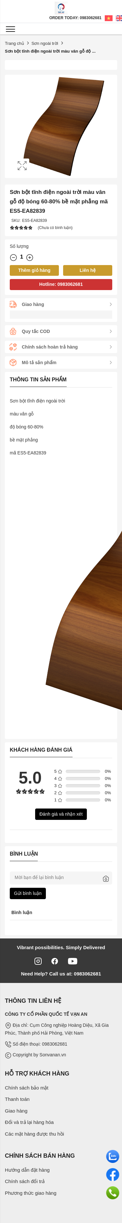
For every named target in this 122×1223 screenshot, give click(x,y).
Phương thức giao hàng (30, 1193)
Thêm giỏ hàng (34, 270)
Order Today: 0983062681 (75, 18)
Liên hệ (88, 270)
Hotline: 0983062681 (61, 284)
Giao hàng (16, 1111)
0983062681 (87, 973)
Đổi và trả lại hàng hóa (29, 1122)
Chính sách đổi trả (25, 1181)
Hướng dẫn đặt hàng (27, 1170)
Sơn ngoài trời (45, 43)
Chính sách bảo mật (26, 1087)
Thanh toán (17, 1099)
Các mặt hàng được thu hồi (34, 1134)
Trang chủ (14, 43)
